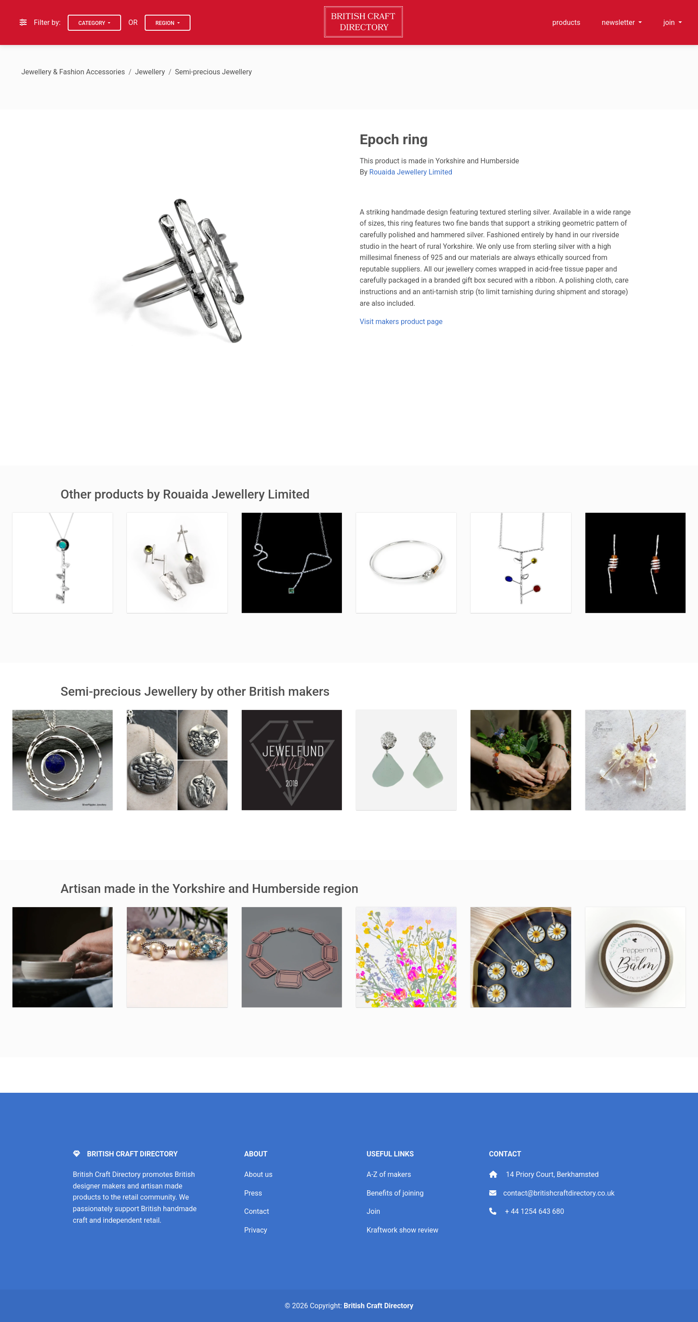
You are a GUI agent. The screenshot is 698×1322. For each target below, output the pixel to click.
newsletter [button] (619, 22)
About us (258, 1174)
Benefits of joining (395, 1193)
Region (165, 23)
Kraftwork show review (402, 1230)
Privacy (256, 1230)
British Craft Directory (378, 1306)
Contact (256, 1211)
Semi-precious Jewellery (213, 72)
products (566, 22)
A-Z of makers (389, 1174)
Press (253, 1193)
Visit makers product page (401, 321)
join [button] (670, 22)
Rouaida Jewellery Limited (410, 172)
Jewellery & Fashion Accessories (73, 72)
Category (92, 23)
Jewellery (150, 72)
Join (374, 1211)
